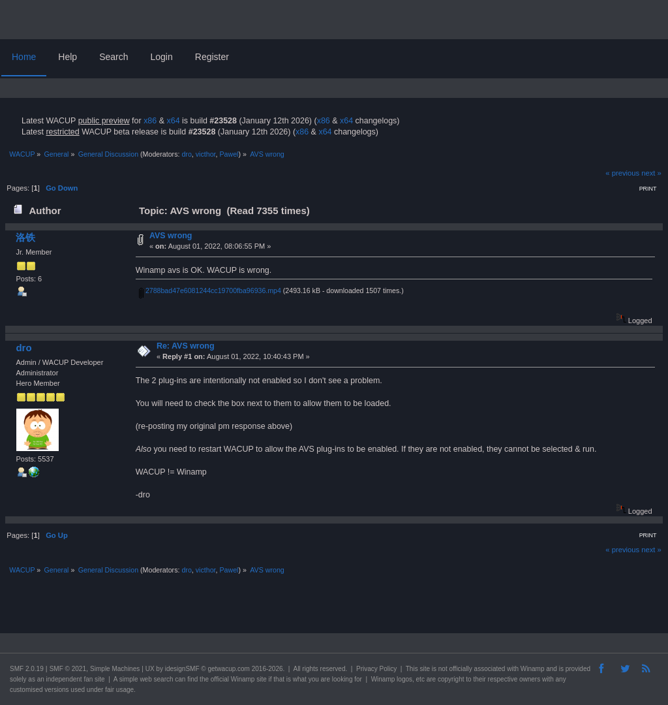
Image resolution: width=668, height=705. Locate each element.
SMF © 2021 (68, 668)
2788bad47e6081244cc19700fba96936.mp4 (210, 290)
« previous (622, 173)
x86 (150, 120)
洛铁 (25, 237)
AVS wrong (170, 235)
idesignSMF (182, 668)
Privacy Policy (376, 668)
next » (651, 173)
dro (186, 154)
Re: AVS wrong (186, 346)
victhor (206, 154)
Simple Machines (115, 668)
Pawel (228, 154)
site (424, 668)
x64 (172, 120)
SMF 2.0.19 (27, 668)
